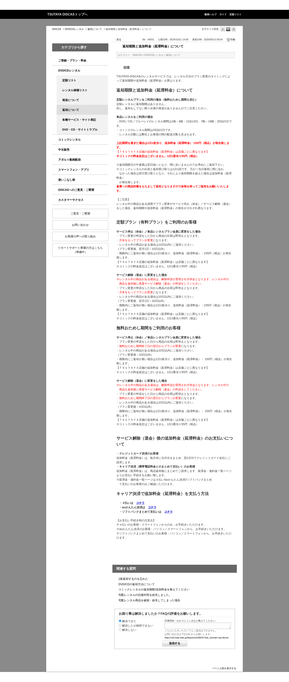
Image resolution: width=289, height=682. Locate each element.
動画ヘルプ (211, 14)
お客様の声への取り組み (80, 236)
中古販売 (63, 149)
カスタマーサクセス (70, 199)
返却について (95, 29)
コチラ (140, 502)
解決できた (129, 621)
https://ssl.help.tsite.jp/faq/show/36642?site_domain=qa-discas (197, 637)
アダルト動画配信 (69, 159)
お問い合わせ (80, 225)
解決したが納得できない (137, 625)
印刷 (232, 39)
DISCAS (56, 29)
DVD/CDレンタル (74, 29)
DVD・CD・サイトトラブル (80, 129)
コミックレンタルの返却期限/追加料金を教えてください (153, 589)
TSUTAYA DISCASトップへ (67, 14)
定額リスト (235, 14)
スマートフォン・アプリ (73, 169)
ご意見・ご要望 (80, 213)
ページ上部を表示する (224, 668)
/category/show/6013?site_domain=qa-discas (55, 150)
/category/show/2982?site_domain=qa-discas (55, 170)
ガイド (223, 14)
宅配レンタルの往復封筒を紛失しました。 (145, 594)
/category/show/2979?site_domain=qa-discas (55, 60)
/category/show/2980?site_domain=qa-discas (55, 70)
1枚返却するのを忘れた (133, 578)
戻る (118, 39)
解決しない (129, 629)
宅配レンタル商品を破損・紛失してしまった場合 (149, 600)
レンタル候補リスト (75, 90)
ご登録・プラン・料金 (72, 60)
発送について (70, 100)
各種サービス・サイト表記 (79, 119)
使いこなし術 (66, 179)
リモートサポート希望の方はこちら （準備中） (83, 250)
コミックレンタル (69, 139)
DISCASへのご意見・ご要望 (76, 189)
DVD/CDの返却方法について (136, 584)
